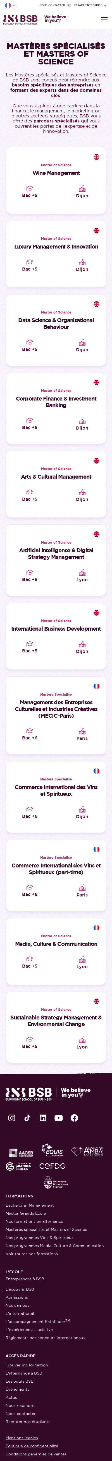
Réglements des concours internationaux (45, 1337)
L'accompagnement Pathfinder (38, 1321)
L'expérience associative (29, 1329)
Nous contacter (21, 1413)
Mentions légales (22, 1437)
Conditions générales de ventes (36, 1454)
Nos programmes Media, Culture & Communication (55, 1245)
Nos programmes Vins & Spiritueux (40, 1237)
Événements (17, 1389)
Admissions (17, 1297)
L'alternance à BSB (24, 1373)
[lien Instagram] (12, 1118)
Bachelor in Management (30, 1205)
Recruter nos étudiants (28, 1421)
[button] (103, 19)
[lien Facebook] (74, 1118)
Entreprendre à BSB (25, 1278)
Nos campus (17, 1305)
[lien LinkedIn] (43, 1118)
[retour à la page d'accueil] (34, 20)
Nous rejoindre (20, 1405)
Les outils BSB (20, 1381)
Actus (11, 1397)
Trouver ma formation (27, 1365)
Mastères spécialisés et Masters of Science (46, 1229)
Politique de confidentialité (32, 1445)
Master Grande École (26, 1213)
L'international (20, 1313)
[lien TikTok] (27, 1118)
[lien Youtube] (59, 1118)
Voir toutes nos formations (32, 1253)
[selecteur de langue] (10, 5)
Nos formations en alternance (34, 1221)
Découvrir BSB (20, 1289)
